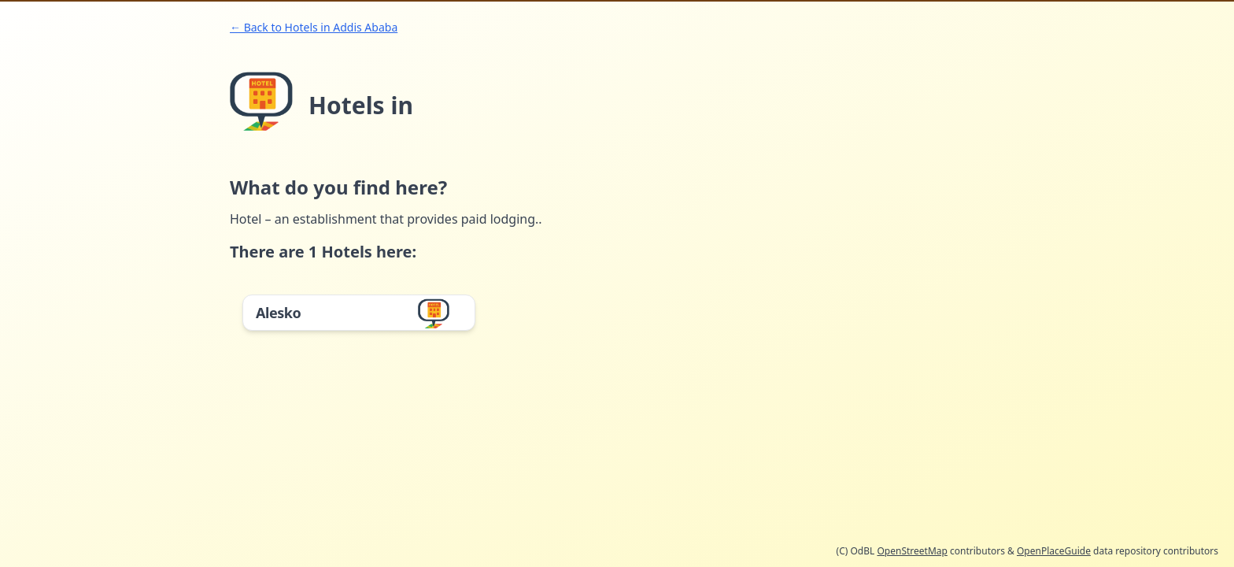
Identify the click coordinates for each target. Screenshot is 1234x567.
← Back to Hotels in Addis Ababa (313, 27)
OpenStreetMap (912, 551)
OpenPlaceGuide (1054, 551)
